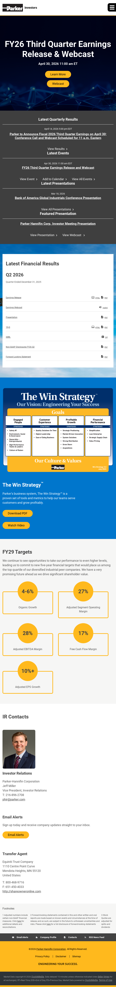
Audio (103, 307)
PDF (104, 297)
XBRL (8, 337)
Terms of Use (105, 980)
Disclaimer (61, 956)
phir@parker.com (14, 799)
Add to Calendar (53, 179)
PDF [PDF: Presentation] (104, 317)
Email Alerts (16, 835)
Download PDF (17, 513)
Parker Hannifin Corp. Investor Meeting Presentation (58, 224)
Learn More (58, 74)
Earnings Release (13, 297)
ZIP (104, 336)
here (19, 921)
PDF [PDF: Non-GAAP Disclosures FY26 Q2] (104, 346)
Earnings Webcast (14, 307)
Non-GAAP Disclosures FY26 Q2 (20, 347)
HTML (95, 297)
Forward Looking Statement (18, 357)
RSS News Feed (96, 937)
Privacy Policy (42, 956)
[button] (112, 7)
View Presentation (42, 235)
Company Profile (48, 937)
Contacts (72, 937)
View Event (27, 179)
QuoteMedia (37, 976)
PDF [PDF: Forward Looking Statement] (104, 356)
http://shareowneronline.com (22, 891)
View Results (56, 149)
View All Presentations (56, 209)
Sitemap (76, 956)
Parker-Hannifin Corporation (51, 949)
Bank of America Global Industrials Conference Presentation (58, 198)
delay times (103, 976)
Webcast (58, 83)
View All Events (82, 179)
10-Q (8, 327)
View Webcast (72, 235)
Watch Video (16, 525)
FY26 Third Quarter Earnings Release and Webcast (58, 168)
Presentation (11, 317)
